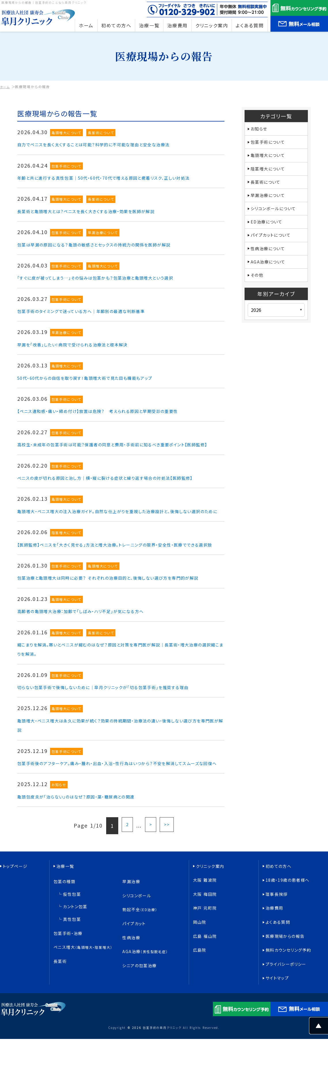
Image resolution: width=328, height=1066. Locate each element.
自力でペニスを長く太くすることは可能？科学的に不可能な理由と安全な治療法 (115, 144)
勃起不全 (140, 965)
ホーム (5, 86)
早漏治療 (131, 948)
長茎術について (102, 132)
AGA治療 (145, 992)
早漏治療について (104, 242)
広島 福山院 (205, 982)
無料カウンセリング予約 (289, 990)
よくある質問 (278, 973)
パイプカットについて (274, 243)
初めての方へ (279, 938)
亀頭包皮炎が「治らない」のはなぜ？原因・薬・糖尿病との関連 (93, 871)
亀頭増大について (67, 132)
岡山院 (200, 973)
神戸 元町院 (205, 964)
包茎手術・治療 (68, 979)
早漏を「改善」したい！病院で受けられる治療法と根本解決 (88, 353)
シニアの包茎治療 (139, 1000)
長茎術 (60, 996)
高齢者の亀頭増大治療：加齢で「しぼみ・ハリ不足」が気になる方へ (98, 666)
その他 (258, 287)
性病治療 (131, 983)
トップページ (15, 938)
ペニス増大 (84, 987)
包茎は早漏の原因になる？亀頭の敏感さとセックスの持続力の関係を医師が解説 (116, 253)
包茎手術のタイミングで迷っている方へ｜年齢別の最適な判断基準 (99, 320)
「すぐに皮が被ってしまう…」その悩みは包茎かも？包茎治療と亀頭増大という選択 (117, 287)
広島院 (200, 990)
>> (167, 900)
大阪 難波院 (205, 947)
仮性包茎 (72, 955)
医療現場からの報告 (286, 982)
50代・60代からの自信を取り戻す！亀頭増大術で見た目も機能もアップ (104, 386)
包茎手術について (67, 166)
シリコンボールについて (277, 215)
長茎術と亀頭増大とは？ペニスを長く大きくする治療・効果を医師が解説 (105, 220)
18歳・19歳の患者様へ (288, 947)
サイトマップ (278, 1007)
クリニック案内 (210, 938)
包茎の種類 (65, 948)
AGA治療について (270, 272)
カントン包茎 (75, 963)
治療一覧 (65, 938)
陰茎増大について (67, 570)
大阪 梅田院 (205, 955)
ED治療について (269, 229)
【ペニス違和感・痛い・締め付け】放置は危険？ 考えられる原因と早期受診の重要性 (120, 420)
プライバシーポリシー (287, 999)
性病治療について (270, 258)
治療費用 (275, 964)
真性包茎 (72, 970)
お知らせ (59, 859)
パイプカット (134, 974)
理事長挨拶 (277, 955)
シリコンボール (137, 957)
